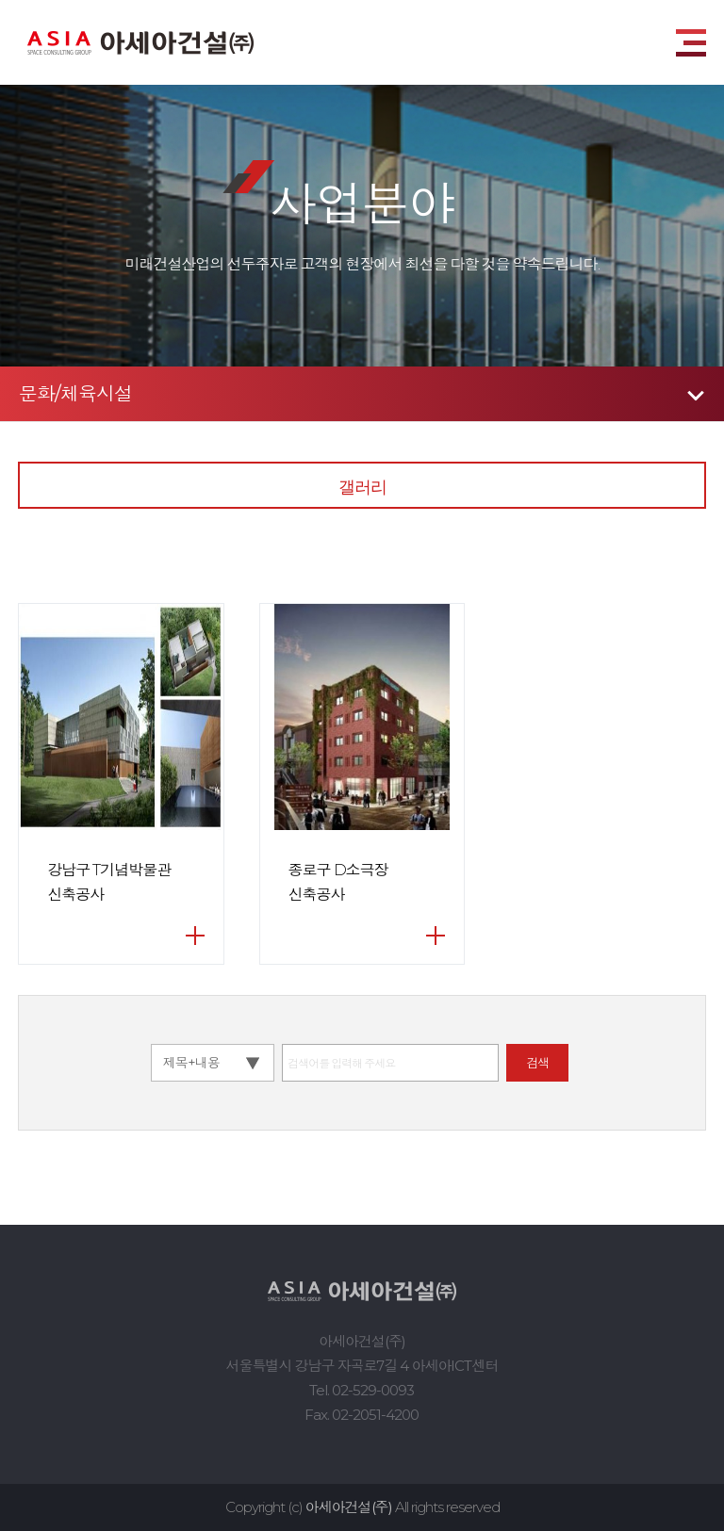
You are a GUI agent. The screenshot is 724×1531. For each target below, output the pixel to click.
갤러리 (362, 487)
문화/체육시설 (75, 394)
